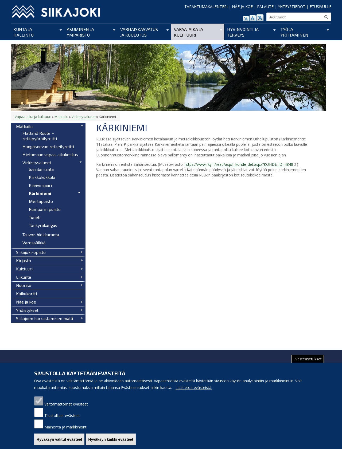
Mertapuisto (41, 201)
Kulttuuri (24, 268)
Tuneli (34, 217)
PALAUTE (265, 6)
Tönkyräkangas (43, 225)
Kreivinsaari (40, 185)
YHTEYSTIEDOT (291, 6)
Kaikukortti (26, 293)
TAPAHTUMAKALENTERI (206, 6)
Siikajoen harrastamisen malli (44, 318)
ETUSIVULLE (320, 6)
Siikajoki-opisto (31, 252)
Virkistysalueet (84, 116)
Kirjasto (23, 260)
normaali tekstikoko (252, 18)
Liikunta (23, 276)
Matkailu (61, 116)
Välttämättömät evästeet (66, 408)
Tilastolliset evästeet (62, 420)
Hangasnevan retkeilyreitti (48, 146)
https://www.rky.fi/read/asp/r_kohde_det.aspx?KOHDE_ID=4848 (241, 164)
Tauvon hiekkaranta (40, 234)
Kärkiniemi (40, 193)
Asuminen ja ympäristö (80, 32)
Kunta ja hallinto (23, 32)
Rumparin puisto (45, 209)
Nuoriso (23, 285)
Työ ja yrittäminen (294, 32)
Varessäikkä (33, 242)
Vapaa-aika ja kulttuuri (188, 32)
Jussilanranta (41, 169)
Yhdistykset (27, 310)
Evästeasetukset (307, 363)
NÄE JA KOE (242, 6)
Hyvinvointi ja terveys (243, 32)
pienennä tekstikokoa (246, 18)
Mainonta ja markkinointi (65, 431)
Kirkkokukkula (42, 177)
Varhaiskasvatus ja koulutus (139, 32)
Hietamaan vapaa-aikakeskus (50, 154)
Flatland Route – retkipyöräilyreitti (39, 136)
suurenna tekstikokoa (260, 17)
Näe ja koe (26, 301)
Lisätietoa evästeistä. (194, 392)
